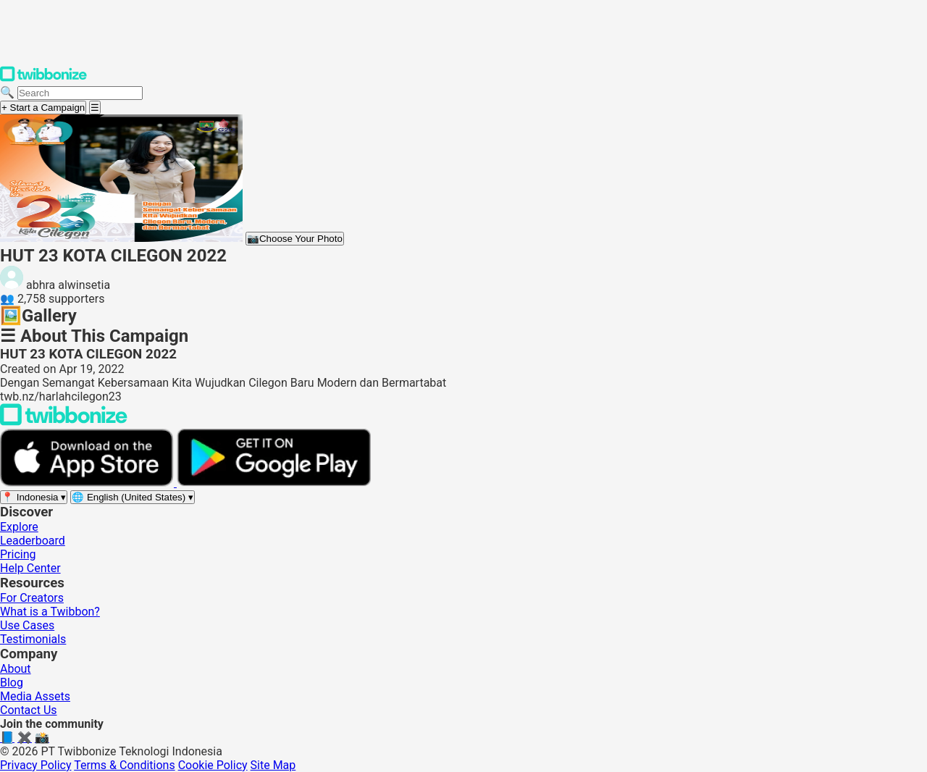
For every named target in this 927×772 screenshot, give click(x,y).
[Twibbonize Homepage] (43, 78)
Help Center (30, 568)
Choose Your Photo (295, 238)
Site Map (273, 765)
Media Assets (35, 696)
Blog (11, 682)
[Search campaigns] (80, 93)
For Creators (32, 598)
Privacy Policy (36, 765)
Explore (19, 527)
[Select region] (33, 497)
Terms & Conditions (124, 765)
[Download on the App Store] (88, 483)
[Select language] (132, 497)
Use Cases (27, 625)
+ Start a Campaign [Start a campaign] (43, 107)
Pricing (18, 554)
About (15, 669)
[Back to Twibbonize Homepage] (63, 422)
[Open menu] (95, 107)
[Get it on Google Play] (274, 483)
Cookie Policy (213, 765)
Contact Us (28, 710)
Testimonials (33, 639)
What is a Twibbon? (50, 611)
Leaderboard (32, 540)
